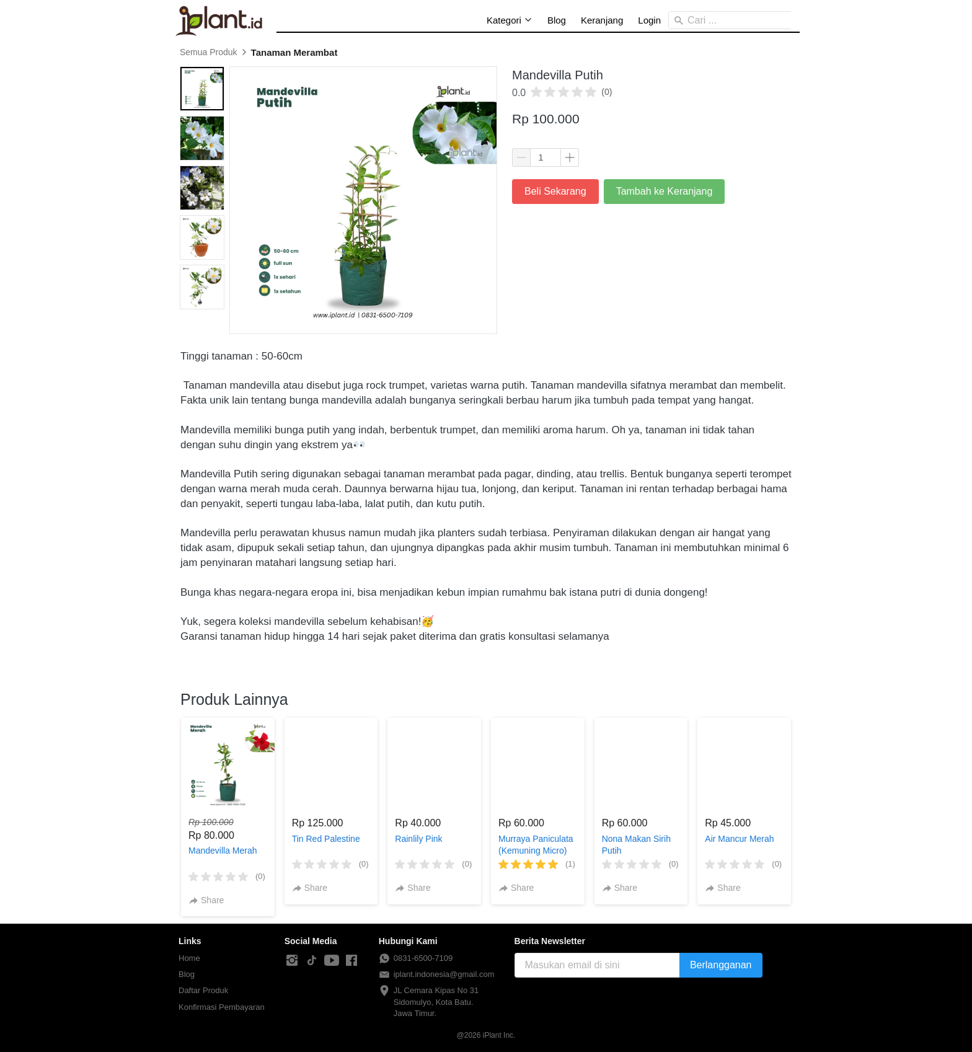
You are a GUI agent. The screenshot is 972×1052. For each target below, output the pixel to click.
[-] (292, 961)
